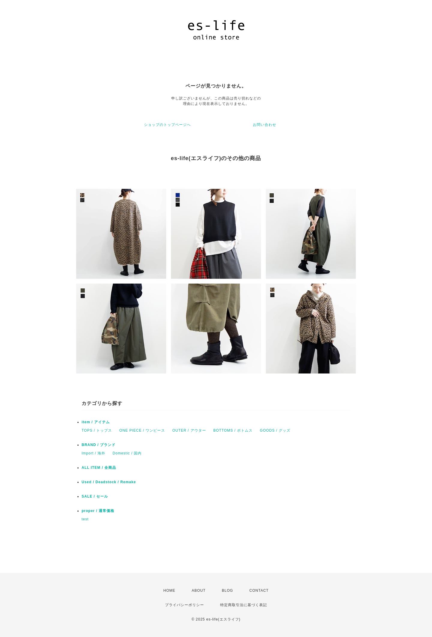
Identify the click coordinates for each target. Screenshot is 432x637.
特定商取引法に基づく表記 (243, 605)
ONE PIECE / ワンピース (142, 430)
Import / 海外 (93, 453)
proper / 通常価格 (98, 511)
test (85, 519)
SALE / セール (95, 496)
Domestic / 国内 (127, 453)
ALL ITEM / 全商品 (99, 468)
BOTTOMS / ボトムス (233, 430)
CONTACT (258, 590)
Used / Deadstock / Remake (109, 482)
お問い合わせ (264, 125)
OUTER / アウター (189, 430)
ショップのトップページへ (167, 125)
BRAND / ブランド (99, 445)
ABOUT (199, 590)
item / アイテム (96, 422)
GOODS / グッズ (275, 430)
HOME (170, 590)
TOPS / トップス (97, 430)
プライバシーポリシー (184, 605)
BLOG (227, 590)
